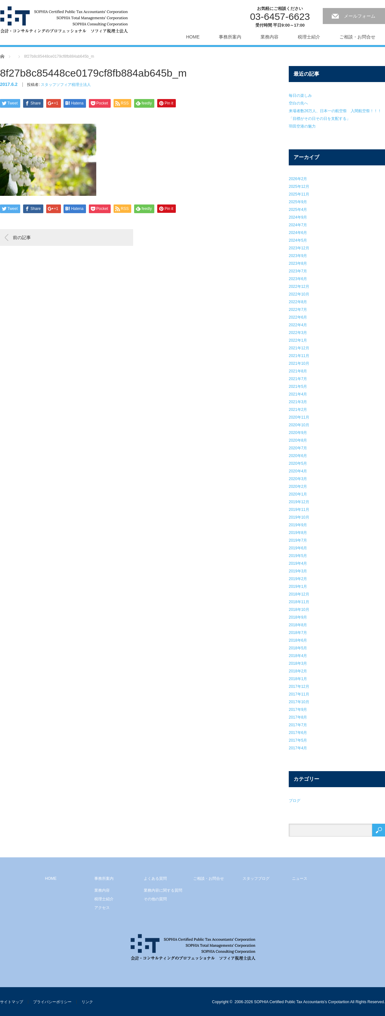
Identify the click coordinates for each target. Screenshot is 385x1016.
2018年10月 (299, 609)
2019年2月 (298, 579)
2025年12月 (299, 186)
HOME (193, 36)
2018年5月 (298, 648)
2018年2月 (298, 671)
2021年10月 (299, 363)
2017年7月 (298, 725)
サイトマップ (11, 1002)
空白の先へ (298, 103)
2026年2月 (298, 179)
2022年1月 (298, 340)
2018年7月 (298, 632)
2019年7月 (298, 540)
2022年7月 (298, 309)
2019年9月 (298, 525)
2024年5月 (298, 240)
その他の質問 (155, 899)
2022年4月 (298, 325)
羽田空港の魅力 (302, 126)
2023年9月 (298, 256)
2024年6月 (298, 232)
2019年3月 (298, 571)
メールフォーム (359, 16)
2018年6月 (298, 640)
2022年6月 (298, 317)
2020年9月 (298, 432)
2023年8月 (298, 263)
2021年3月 (298, 402)
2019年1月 (298, 586)
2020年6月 (298, 456)
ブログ (294, 800)
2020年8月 (298, 440)
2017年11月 (299, 694)
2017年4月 (298, 748)
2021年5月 (298, 386)
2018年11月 (299, 602)
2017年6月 (298, 732)
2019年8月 (298, 532)
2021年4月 (298, 394)
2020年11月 (299, 417)
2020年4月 (298, 471)
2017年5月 (298, 740)
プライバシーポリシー (52, 1002)
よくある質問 (155, 878)
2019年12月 (299, 502)
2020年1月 (298, 494)
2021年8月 (298, 371)
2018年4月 (298, 656)
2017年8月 (298, 717)
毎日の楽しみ (300, 95)
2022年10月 (299, 294)
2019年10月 (299, 517)
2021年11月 (299, 356)
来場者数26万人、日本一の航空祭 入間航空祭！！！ (335, 111)
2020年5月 (298, 463)
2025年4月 (298, 209)
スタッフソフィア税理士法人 (66, 84)
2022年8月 (298, 302)
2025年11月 (299, 194)
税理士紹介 (309, 36)
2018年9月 (298, 617)
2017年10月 (299, 702)
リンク (87, 1002)
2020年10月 (299, 425)
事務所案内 (230, 36)
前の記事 (22, 237)
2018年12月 (299, 594)
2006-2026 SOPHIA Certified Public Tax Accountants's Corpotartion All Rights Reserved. (310, 1002)
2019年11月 (299, 509)
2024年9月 (298, 217)
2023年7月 (298, 271)
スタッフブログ (256, 878)
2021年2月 (298, 409)
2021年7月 (298, 379)
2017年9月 (298, 709)
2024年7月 (298, 225)
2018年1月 (298, 679)
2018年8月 (298, 625)
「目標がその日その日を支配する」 (319, 118)
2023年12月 (299, 248)
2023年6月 (298, 279)
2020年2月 (298, 486)
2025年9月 (298, 202)
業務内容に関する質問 (163, 890)
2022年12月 (299, 286)
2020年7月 (298, 448)
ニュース (299, 878)
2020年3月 (298, 479)
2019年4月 (298, 563)
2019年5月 (298, 556)
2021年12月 (299, 348)
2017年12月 (299, 686)
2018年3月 (298, 663)
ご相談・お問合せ (357, 36)
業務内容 (269, 36)
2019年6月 (298, 548)
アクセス (102, 908)
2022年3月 (298, 332)
